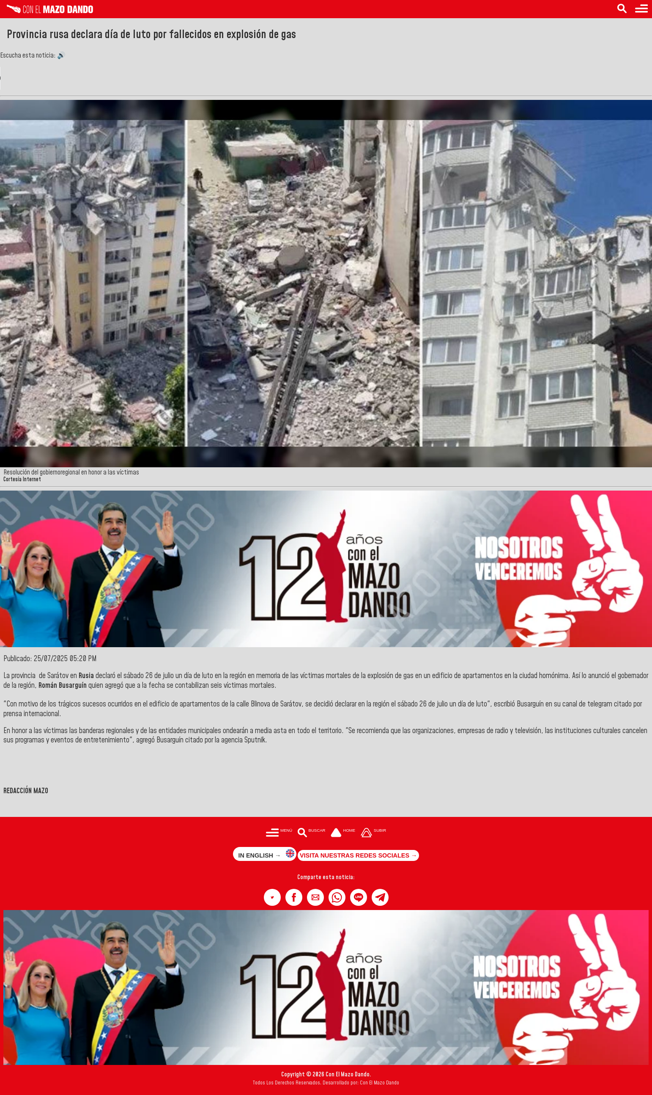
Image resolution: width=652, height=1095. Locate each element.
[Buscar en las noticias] (622, 9)
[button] (272, 897)
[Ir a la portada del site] (343, 833)
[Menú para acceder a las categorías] (641, 9)
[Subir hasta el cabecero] (373, 833)
